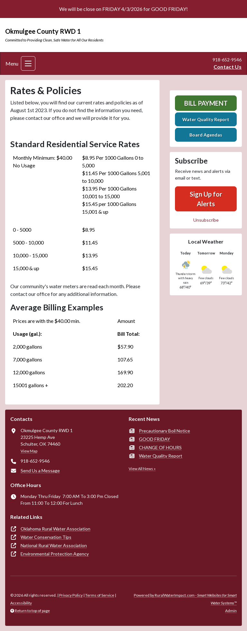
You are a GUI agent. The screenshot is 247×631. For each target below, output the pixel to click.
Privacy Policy (71, 595)
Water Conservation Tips (46, 537)
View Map (29, 451)
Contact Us (228, 67)
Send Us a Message (40, 470)
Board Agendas (205, 135)
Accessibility (21, 602)
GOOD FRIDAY (154, 439)
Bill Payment (206, 103)
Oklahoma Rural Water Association (55, 528)
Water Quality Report (205, 119)
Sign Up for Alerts (206, 199)
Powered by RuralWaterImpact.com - (185, 599)
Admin (231, 610)
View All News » (142, 468)
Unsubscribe (206, 220)
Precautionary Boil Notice (164, 430)
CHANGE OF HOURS (160, 447)
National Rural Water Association (54, 545)
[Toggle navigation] (28, 63)
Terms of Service (99, 595)
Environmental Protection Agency (55, 553)
